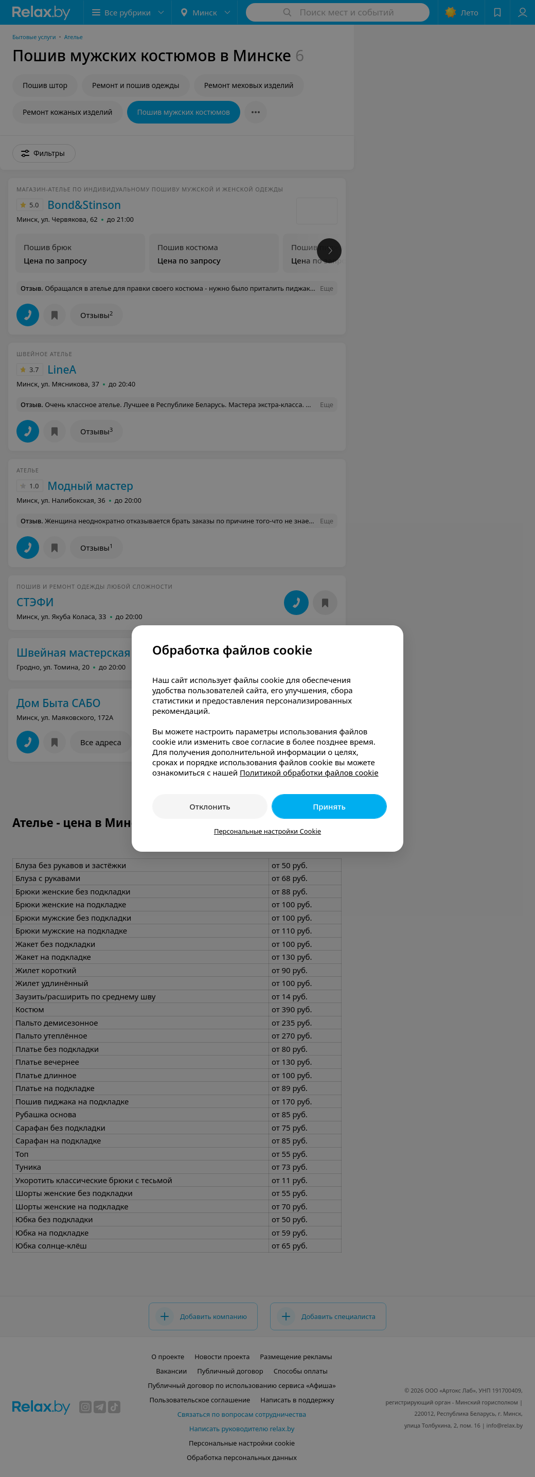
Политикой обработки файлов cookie (309, 772)
